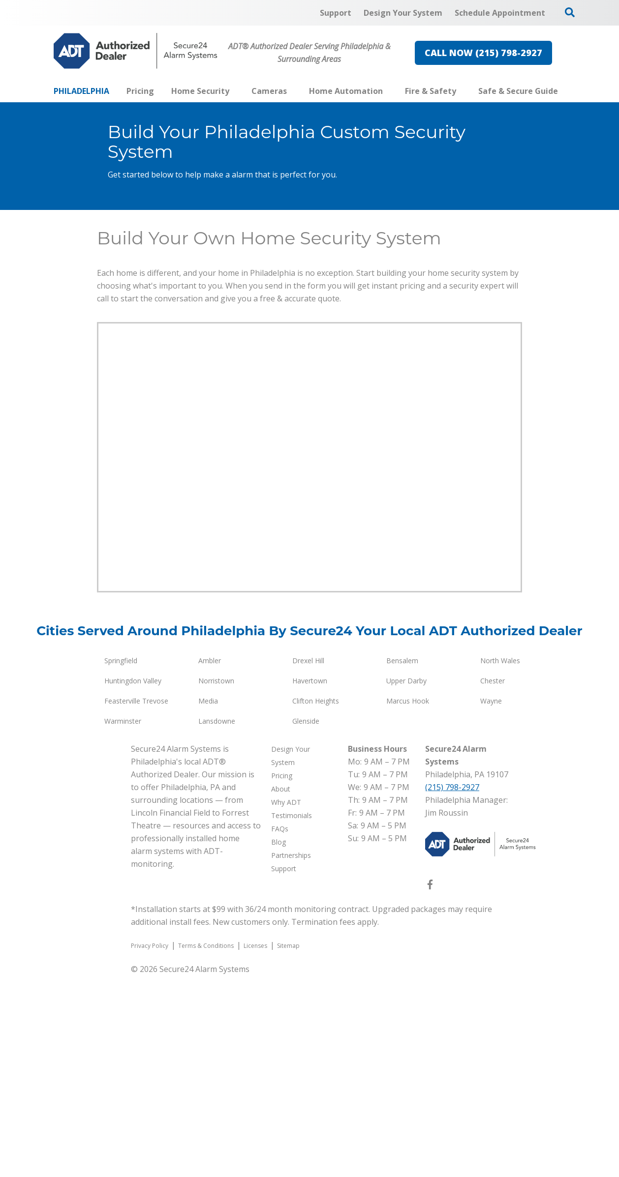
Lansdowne (216, 922)
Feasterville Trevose (136, 902)
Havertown (309, 882)
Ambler (209, 862)
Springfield (120, 862)
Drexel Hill (308, 862)
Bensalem (402, 862)
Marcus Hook (407, 902)
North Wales (500, 862)
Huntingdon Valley (132, 882)
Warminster (122, 922)
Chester (492, 882)
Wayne (491, 902)
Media (208, 902)
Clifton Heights (315, 902)
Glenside (305, 922)
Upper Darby (406, 882)
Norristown (216, 882)
